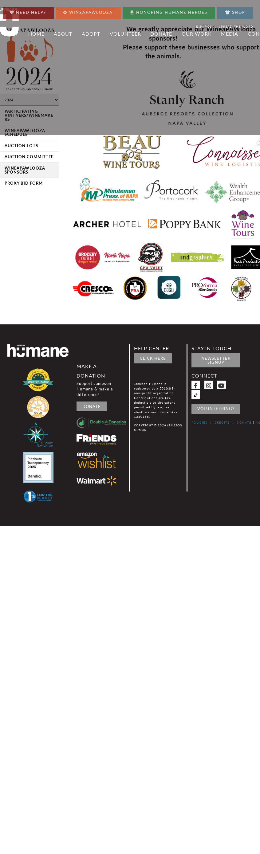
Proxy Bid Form (24, 183)
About (63, 34)
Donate (161, 34)
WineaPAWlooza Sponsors (25, 170)
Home (36, 34)
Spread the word (236, 26)
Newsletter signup (215, 360)
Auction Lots (21, 145)
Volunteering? (215, 408)
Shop (235, 12)
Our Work (197, 34)
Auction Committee (29, 156)
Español (204, 26)
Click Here (153, 358)
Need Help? (28, 11)
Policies (199, 422)
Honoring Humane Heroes (168, 11)
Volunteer (125, 34)
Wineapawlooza (88, 11)
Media (229, 34)
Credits (222, 422)
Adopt (91, 34)
